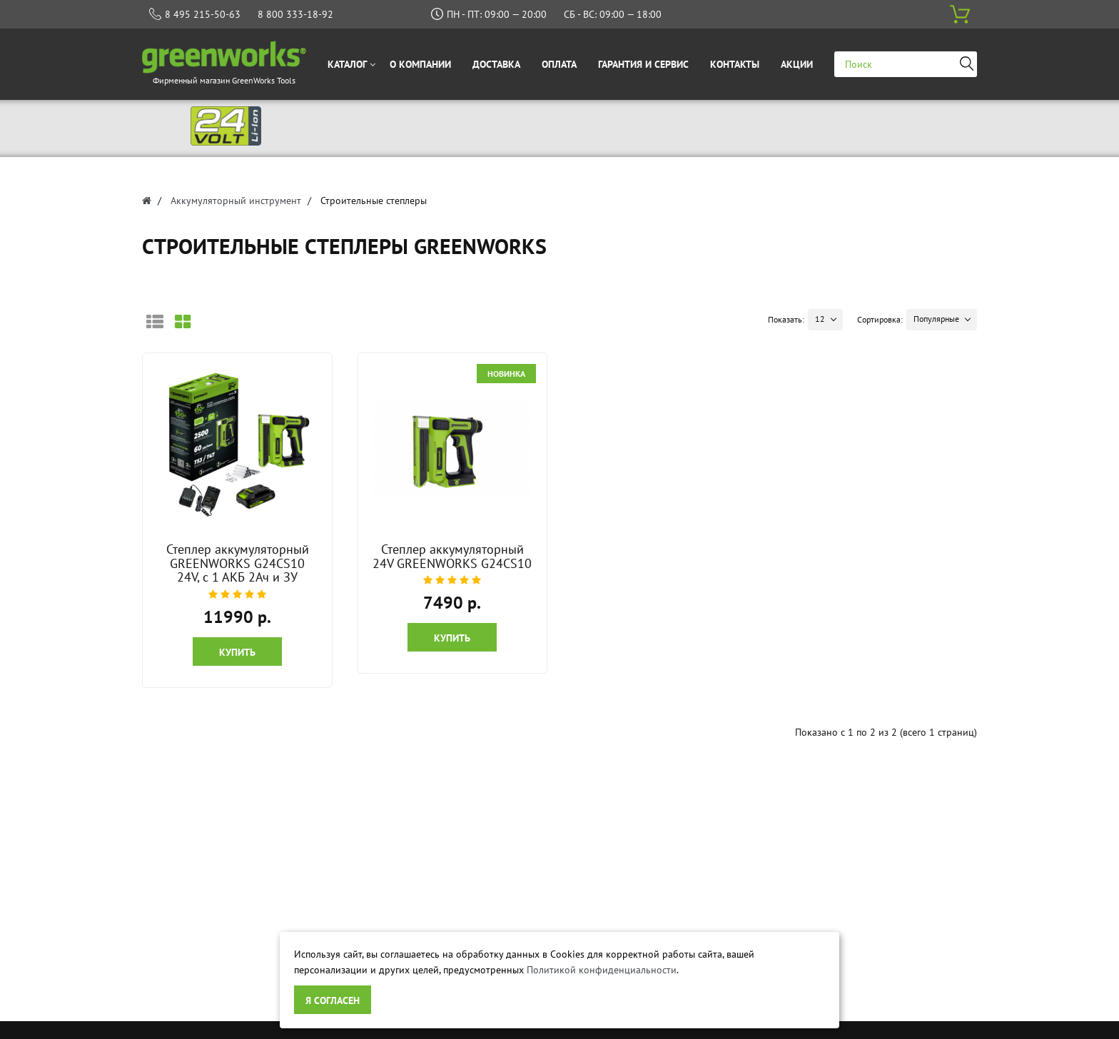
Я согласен (332, 1000)
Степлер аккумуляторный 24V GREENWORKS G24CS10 (452, 556)
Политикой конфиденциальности (602, 969)
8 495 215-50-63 (202, 14)
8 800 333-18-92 (295, 14)
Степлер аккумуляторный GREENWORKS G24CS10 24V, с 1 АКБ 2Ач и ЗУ (237, 563)
